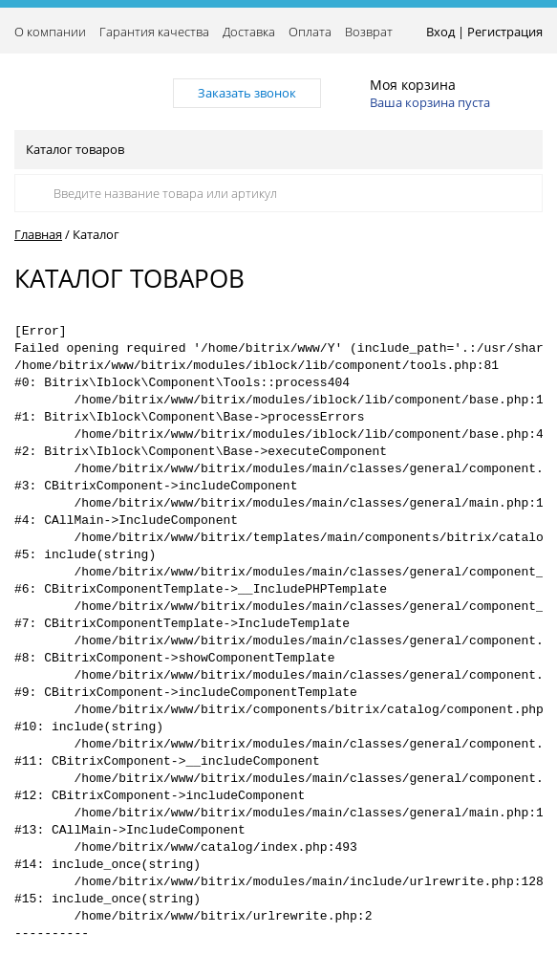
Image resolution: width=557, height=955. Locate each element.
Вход (440, 31)
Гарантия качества (154, 31)
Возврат (369, 31)
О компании (50, 31)
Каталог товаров (277, 149)
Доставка (249, 31)
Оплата (310, 31)
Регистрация (505, 31)
